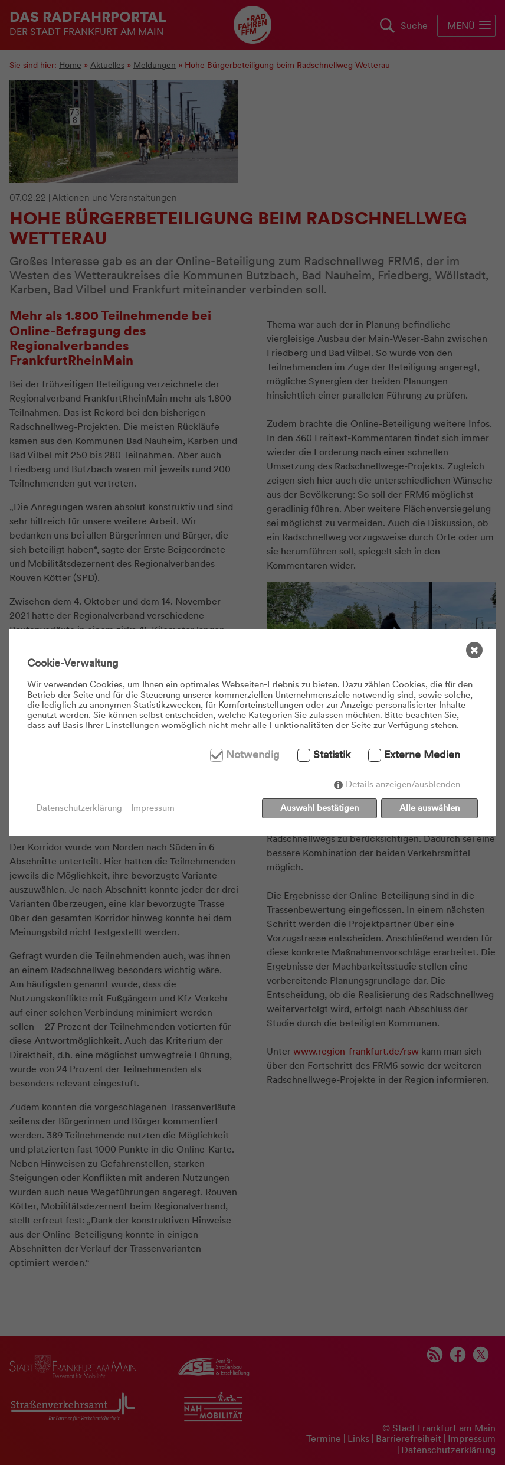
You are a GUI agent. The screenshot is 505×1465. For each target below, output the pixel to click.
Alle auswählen (429, 807)
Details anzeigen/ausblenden (403, 784)
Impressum (153, 808)
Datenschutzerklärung (79, 808)
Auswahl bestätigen (319, 807)
